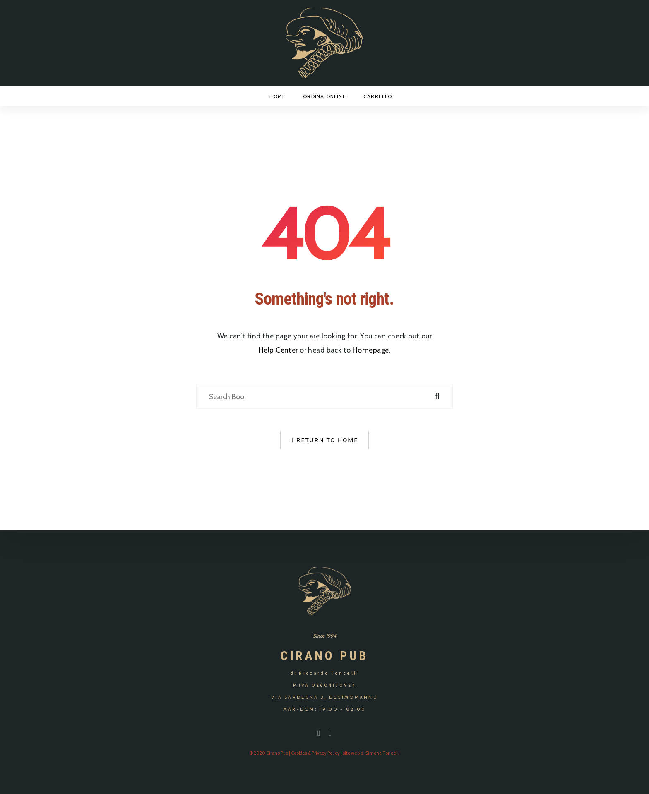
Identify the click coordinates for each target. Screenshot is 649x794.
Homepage (371, 349)
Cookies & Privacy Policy (315, 753)
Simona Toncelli (382, 753)
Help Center (278, 349)
